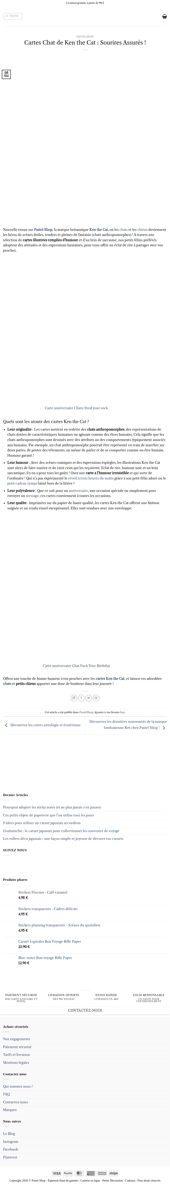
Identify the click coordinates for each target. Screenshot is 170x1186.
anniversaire (78, 491)
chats (124, 230)
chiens (142, 230)
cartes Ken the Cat (110, 679)
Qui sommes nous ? (18, 1086)
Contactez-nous (15, 1102)
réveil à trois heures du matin (91, 478)
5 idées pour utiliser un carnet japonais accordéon (42, 823)
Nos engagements (16, 1039)
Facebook (10, 1149)
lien (122, 712)
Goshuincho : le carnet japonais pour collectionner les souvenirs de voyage (61, 831)
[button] (12, 16)
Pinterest (10, 1157)
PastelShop (85, 36)
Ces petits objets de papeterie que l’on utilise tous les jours (48, 815)
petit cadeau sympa (22, 483)
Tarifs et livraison (16, 1055)
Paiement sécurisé (17, 1047)
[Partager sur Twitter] (88, 698)
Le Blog (9, 1134)
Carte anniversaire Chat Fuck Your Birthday (76, 666)
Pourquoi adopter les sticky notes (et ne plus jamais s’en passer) (52, 807)
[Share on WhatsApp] (74, 698)
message (32, 496)
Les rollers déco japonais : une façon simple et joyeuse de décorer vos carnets (63, 839)
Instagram (10, 1142)
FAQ (6, 1094)
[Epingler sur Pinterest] (96, 698)
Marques (10, 1110)
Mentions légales (16, 1063)
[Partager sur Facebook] (81, 698)
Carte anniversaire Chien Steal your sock (76, 408)
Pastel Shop (42, 230)
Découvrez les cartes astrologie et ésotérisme (42, 725)
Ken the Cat (98, 230)
